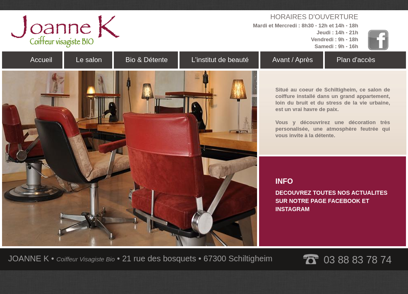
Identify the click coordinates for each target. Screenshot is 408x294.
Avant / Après (292, 60)
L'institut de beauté (219, 60)
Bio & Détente (147, 60)
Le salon (89, 60)
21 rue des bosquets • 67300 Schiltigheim (197, 258)
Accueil (41, 60)
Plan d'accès (356, 60)
